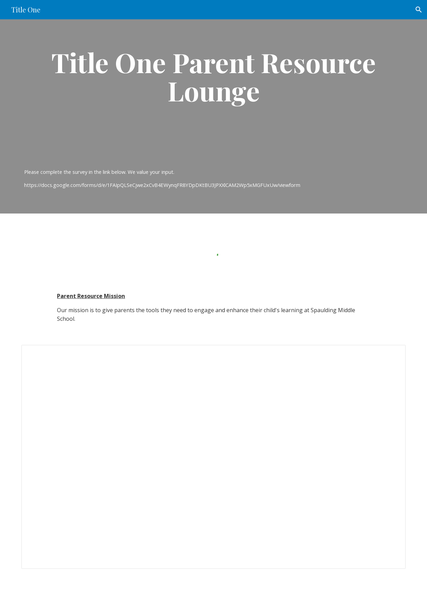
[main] (213, 101)
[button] (418, 9)
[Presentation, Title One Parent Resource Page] (213, 457)
